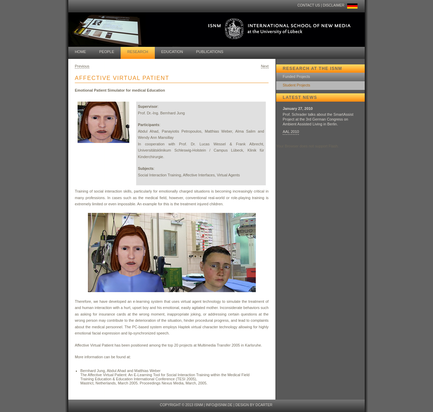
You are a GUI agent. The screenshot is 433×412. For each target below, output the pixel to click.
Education (172, 52)
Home (80, 52)
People (106, 52)
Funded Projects (296, 76)
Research (137, 52)
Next (265, 66)
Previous (82, 66)
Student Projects (296, 85)
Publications (209, 52)
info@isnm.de (219, 405)
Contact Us (309, 5)
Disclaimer (333, 5)
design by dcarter (254, 405)
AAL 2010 (291, 132)
